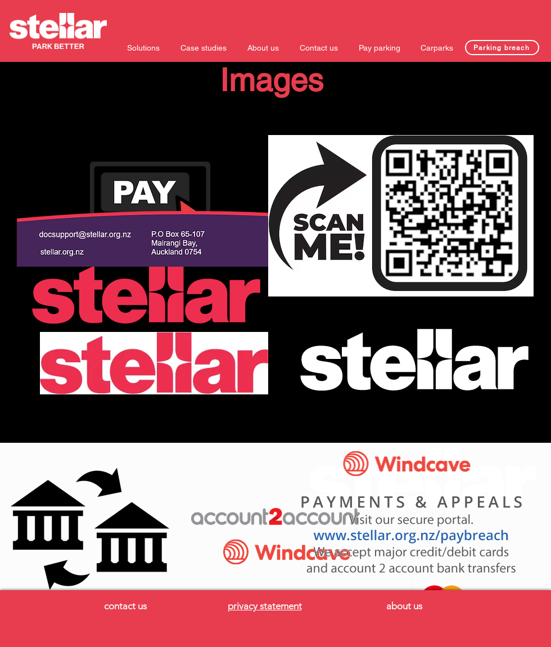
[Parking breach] (502, 47)
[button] (145, 47)
